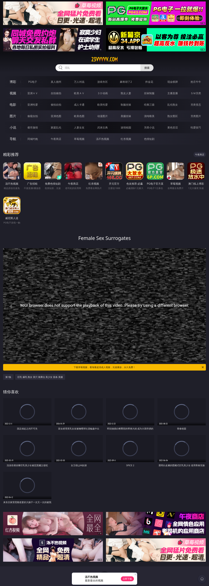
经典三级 (149, 104)
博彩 (13, 81)
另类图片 (196, 116)
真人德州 (56, 82)
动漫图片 (102, 116)
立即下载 (127, 578)
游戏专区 (102, 82)
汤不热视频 (102, 139)
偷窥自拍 (32, 116)
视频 (13, 93)
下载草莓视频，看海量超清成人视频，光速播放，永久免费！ (139, 367)
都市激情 (32, 127)
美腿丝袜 (126, 116)
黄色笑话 (172, 127)
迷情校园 (126, 127)
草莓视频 (79, 139)
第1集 (8, 377)
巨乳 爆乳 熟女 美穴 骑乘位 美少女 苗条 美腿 (40, 377)
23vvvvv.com (104, 59)
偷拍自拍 (56, 104)
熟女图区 (172, 116)
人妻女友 (79, 127)
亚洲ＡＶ (32, 93)
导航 (13, 139)
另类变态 (196, 104)
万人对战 (79, 82)
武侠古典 (102, 127)
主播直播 (172, 93)
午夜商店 (56, 139)
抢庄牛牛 (196, 82)
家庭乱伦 (56, 127)
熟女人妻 (126, 93)
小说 (13, 127)
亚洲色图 (56, 116)
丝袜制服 (149, 93)
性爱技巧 (196, 127)
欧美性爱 (102, 104)
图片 (13, 116)
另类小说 (149, 127)
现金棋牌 (172, 82)
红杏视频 (126, 139)
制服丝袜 (126, 104)
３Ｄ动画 (102, 93)
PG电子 (32, 82)
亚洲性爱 (32, 104)
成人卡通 (79, 104)
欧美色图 (79, 116)
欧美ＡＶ (79, 93)
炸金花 (149, 82)
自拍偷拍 (56, 93)
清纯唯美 (149, 116)
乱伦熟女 (172, 104)
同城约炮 (32, 139)
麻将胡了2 (126, 82)
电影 (13, 104)
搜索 (147, 68)
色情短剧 (149, 139)
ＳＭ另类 (196, 93)
